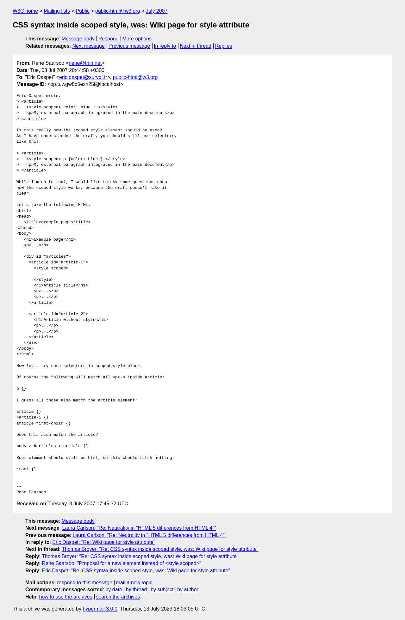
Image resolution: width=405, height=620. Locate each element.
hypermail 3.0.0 (100, 608)
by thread (136, 589)
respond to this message (84, 582)
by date (113, 589)
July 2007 (157, 11)
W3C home (25, 11)
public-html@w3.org (117, 11)
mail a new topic (134, 582)
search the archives (118, 596)
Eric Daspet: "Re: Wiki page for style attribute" (103, 542)
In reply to (165, 46)
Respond (108, 38)
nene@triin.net (85, 63)
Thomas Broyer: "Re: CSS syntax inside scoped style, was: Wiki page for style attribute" (160, 549)
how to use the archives (65, 596)
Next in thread (195, 46)
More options (137, 38)
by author (187, 589)
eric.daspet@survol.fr (83, 77)
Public (83, 11)
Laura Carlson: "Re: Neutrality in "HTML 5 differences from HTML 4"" (139, 528)
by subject (162, 589)
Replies (223, 46)
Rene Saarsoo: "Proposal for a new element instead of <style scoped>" (121, 563)
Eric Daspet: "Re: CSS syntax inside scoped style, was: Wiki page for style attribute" (136, 570)
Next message (88, 46)
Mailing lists (57, 11)
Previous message (129, 46)
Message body (78, 38)
